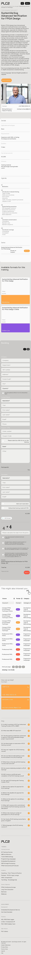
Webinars (4, 894)
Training (6, 6)
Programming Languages (13, 6)
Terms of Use (4, 949)
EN (28, 349)
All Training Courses (6, 852)
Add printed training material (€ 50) (19, 508)
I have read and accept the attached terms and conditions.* (14, 537)
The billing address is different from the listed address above (16, 393)
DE (24, 349)
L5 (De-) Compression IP (8, 921)
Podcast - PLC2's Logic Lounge (10, 875)
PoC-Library (4, 931)
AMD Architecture (6, 854)
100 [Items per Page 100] (23, 666)
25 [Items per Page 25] (16, 666)
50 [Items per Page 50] (19, 666)
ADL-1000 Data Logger (7, 919)
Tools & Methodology (7, 856)
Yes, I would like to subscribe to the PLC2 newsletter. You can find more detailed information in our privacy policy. (17, 549)
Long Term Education (7, 889)
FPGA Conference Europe (8, 887)
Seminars (4, 891)
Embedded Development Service (10, 909)
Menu (27, 3)
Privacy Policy (4, 947)
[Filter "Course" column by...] (8, 603)
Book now (27, 250)
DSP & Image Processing (8, 863)
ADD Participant (6, 518)
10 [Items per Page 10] (13, 666)
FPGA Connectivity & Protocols (10, 865)
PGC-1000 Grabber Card (8, 924)
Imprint (3, 951)
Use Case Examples (6, 912)
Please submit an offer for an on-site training (18, 441)
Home (2, 6)
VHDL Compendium (6, 877)
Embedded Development (8, 861)
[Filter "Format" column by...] (18, 603)
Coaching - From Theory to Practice (11, 873)
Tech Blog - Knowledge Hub (9, 880)
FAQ (2, 953)
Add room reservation (22, 503)
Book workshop (6, 80)
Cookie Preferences (5, 945)
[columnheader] (8, 598)
